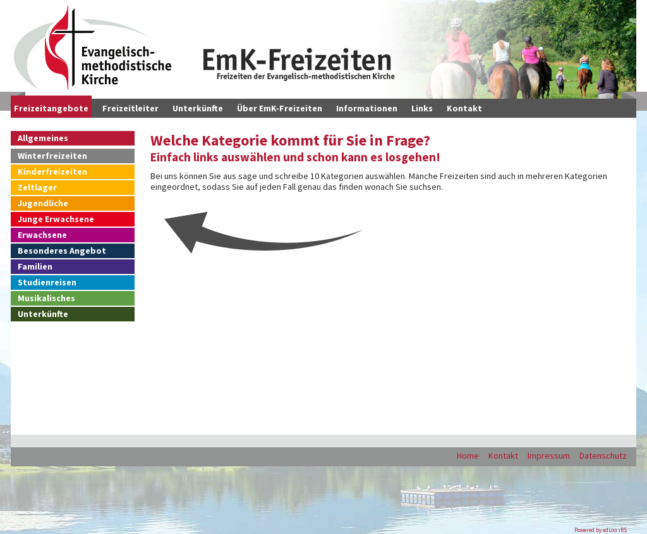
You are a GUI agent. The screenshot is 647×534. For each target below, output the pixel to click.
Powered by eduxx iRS (600, 529)
